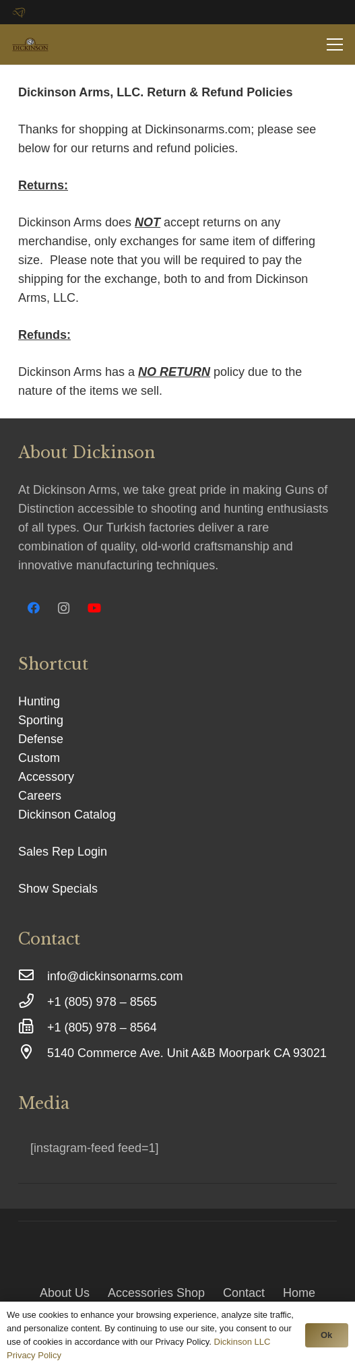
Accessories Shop (156, 1293)
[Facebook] (33, 608)
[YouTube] (94, 608)
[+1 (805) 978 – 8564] (32, 1027)
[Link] (30, 44)
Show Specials (58, 888)
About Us (65, 1293)
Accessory (46, 777)
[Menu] (335, 44)
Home (299, 1293)
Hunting (39, 701)
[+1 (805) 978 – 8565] (32, 1001)
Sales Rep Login (62, 851)
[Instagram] (64, 608)
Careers (39, 795)
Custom (39, 758)
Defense (40, 739)
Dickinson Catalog (67, 814)
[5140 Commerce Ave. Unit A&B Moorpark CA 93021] (32, 1053)
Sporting (40, 720)
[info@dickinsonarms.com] (32, 976)
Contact (244, 1293)
